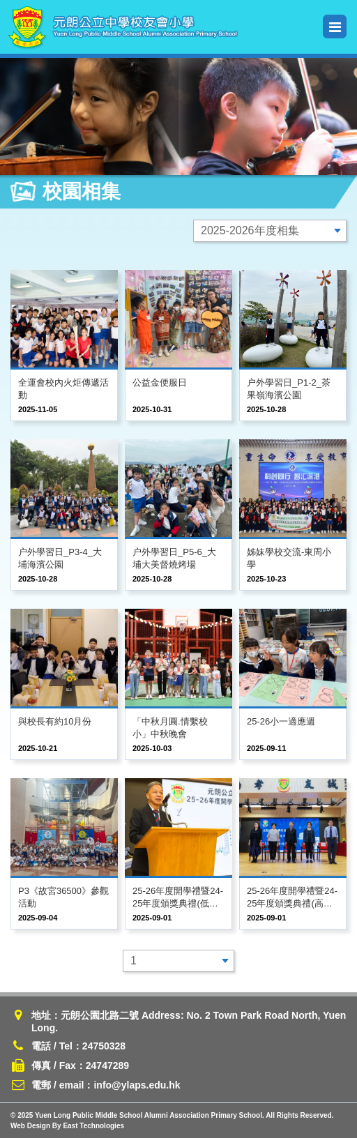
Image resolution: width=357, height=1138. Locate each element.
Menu (335, 26)
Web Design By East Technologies (67, 1126)
